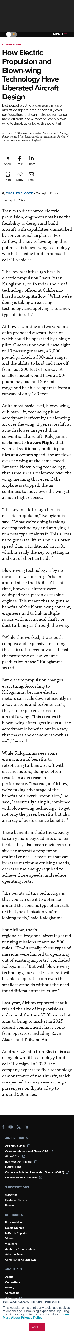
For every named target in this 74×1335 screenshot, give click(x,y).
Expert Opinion (14, 1228)
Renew (9, 1205)
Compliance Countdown (20, 1259)
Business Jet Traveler (21, 1161)
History (9, 1287)
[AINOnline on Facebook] (3, 1127)
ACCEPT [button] (37, 1327)
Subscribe (11, 1194)
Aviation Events (15, 1254)
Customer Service (16, 1200)
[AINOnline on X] (19, 1127)
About (9, 1277)
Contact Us (12, 1293)
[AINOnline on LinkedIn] (26, 1127)
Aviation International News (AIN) (29, 1151)
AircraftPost (15, 1156)
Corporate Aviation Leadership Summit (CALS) (37, 1172)
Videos (9, 1238)
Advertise (13, 1298)
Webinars (11, 1244)
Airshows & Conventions (20, 1249)
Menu (60, 34)
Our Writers (12, 1282)
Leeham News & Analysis (23, 1177)
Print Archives (14, 1222)
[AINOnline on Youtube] (10, 1127)
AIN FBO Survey (17, 1145)
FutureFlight (12, 44)
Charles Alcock (19, 193)
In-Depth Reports (16, 1233)
